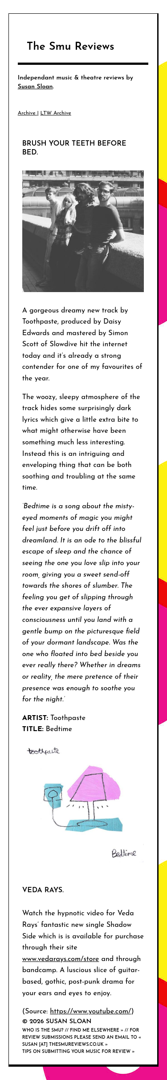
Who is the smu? (43, 1030)
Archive (27, 113)
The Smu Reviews (70, 46)
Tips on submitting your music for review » (78, 1051)
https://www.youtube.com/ (90, 1011)
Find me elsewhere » (96, 1030)
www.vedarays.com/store (60, 959)
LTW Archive (56, 113)
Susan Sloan (35, 86)
